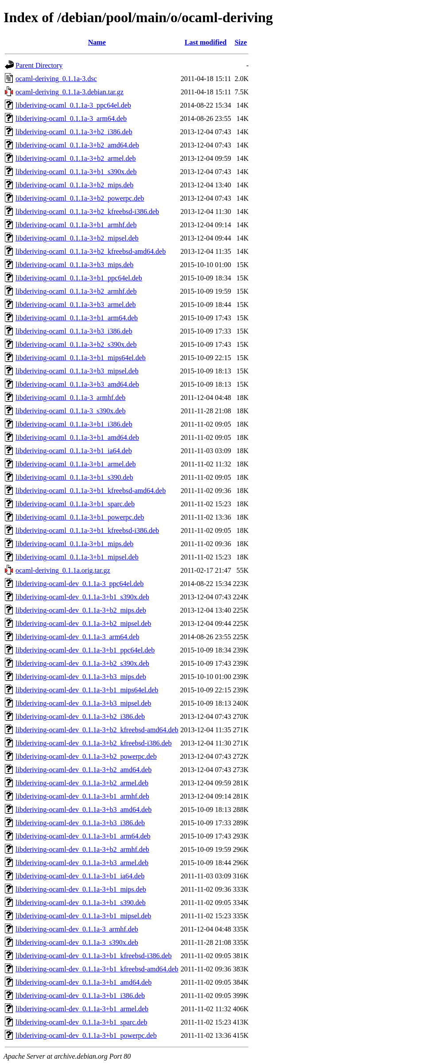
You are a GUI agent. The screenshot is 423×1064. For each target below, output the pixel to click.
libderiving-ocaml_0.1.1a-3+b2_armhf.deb (76, 291)
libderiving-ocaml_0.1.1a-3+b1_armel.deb (76, 464)
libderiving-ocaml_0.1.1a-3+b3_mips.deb (74, 264)
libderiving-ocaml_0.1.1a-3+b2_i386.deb (74, 132)
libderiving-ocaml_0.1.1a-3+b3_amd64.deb (77, 384)
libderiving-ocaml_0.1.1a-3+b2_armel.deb (76, 158)
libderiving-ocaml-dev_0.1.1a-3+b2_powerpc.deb (86, 756)
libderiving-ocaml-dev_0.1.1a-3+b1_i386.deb (80, 995)
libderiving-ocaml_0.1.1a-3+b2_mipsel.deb (77, 238)
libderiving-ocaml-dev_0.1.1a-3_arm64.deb (77, 637)
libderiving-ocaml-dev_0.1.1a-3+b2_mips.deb (81, 610)
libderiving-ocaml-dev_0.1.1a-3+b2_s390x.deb (82, 663)
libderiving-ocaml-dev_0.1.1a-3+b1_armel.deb (82, 1009)
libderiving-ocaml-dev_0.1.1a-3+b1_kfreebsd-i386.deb (93, 955)
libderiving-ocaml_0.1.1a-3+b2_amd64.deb (77, 145)
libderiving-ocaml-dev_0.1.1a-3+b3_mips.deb (81, 676)
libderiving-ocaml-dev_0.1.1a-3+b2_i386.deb (80, 716)
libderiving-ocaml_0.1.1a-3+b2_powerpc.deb (80, 198)
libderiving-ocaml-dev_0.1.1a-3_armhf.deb (77, 929)
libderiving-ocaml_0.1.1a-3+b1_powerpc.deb (80, 517)
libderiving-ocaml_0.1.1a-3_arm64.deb (71, 118)
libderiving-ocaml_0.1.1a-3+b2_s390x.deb (76, 344)
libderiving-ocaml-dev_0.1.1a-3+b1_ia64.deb (80, 876)
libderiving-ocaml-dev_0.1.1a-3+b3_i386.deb (80, 823)
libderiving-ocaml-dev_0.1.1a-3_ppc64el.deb (80, 583)
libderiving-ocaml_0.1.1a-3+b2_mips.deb (74, 185)
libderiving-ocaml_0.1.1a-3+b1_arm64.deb (77, 318)
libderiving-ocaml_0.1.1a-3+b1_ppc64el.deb (79, 278)
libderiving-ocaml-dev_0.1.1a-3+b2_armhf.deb (82, 849)
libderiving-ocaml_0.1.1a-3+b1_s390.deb (74, 477)
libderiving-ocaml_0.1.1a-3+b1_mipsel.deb (77, 557)
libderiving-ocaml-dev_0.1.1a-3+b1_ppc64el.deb (85, 650)
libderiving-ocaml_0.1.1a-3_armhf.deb (70, 397)
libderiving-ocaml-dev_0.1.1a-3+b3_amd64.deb (83, 809)
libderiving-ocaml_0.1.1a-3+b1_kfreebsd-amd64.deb (91, 490)
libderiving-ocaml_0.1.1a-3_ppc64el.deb (73, 105)
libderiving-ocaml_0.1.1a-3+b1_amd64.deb (77, 437)
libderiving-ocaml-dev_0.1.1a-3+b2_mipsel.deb (83, 623)
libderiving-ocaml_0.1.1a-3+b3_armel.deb (76, 304)
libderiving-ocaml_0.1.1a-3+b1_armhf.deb (76, 225)
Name (97, 42)
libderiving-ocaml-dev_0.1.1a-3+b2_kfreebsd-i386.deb (93, 743)
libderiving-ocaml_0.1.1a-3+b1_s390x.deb (76, 171)
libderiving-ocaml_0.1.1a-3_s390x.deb (70, 411)
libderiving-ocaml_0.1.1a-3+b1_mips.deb (74, 544)
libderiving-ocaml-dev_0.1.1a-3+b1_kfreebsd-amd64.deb (97, 969)
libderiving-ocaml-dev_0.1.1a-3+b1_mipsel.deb (83, 916)
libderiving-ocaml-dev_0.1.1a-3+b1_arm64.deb (83, 836)
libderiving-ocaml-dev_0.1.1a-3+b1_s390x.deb (82, 597)
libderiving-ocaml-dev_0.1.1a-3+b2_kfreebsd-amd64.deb (97, 730)
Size (241, 42)
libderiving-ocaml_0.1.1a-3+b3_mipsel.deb (77, 371)
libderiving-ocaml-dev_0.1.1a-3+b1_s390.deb (81, 902)
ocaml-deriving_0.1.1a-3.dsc (56, 78)
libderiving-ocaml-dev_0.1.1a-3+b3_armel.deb (82, 862)
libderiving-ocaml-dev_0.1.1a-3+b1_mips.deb (81, 889)
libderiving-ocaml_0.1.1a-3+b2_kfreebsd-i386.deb (87, 211)
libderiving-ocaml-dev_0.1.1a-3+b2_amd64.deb (83, 769)
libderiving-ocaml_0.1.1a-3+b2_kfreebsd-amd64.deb (91, 251)
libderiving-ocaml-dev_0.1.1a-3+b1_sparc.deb (81, 1022)
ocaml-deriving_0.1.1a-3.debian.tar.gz (70, 92)
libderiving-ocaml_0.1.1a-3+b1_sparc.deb (75, 504)
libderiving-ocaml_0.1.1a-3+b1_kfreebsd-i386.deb (87, 530)
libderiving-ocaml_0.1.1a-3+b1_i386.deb (74, 424)
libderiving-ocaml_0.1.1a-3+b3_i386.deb (74, 331)
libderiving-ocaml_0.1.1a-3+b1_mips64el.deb (81, 357)
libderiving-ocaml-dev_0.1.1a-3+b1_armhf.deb (82, 796)
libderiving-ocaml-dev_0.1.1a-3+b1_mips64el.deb (87, 690)
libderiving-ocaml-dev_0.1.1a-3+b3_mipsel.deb (83, 703)
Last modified (206, 42)
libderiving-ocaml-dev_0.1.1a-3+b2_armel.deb (82, 783)
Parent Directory (39, 65)
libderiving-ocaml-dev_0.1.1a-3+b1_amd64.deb (83, 982)
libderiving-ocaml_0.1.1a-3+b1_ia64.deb (74, 450)
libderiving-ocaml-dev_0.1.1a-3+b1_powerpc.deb (86, 1035)
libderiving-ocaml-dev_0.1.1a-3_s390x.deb (77, 942)
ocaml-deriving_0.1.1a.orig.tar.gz (63, 570)
